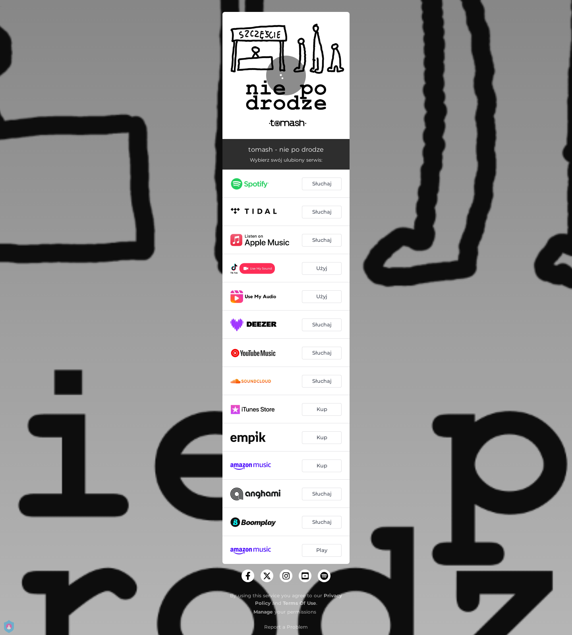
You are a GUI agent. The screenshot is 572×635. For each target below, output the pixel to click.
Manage (263, 612)
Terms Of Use (299, 603)
